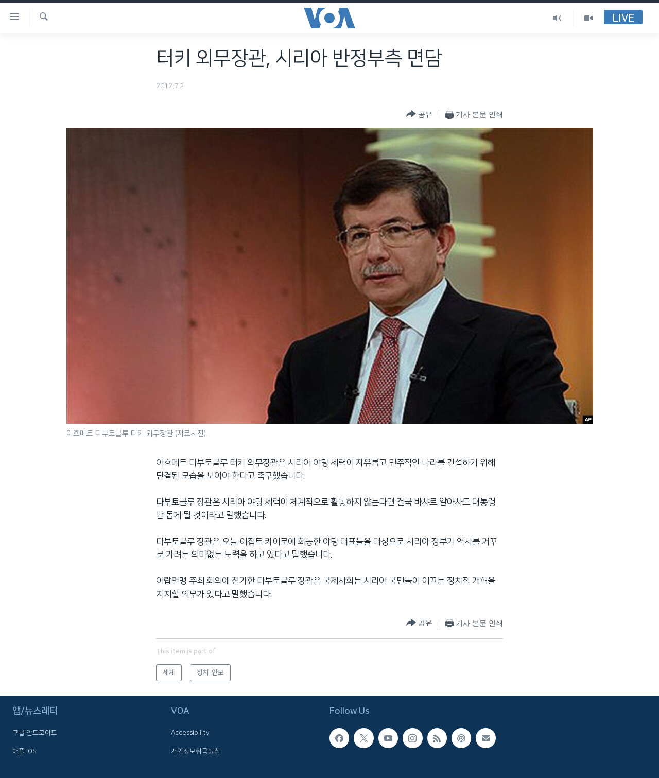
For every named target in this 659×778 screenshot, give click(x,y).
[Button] (419, 114)
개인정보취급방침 (195, 751)
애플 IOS (24, 751)
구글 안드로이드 (34, 732)
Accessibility (190, 732)
